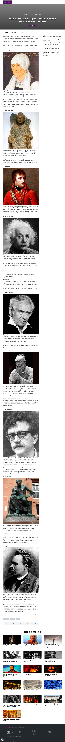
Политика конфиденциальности (14, 735)
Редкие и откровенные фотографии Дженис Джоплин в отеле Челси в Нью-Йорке (11, 704)
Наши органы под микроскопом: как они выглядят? (52, 689)
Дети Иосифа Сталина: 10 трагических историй (50, 660)
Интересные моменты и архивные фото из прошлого (11, 660)
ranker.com (36, 614)
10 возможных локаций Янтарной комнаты (11, 719)
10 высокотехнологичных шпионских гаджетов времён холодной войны (51, 646)
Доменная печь (27, 674)
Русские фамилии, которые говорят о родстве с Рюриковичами (12, 675)
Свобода (34, 730)
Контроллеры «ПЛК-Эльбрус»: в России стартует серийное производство (51, 54)
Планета (34, 733)
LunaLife (9, 726)
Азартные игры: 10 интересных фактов (31, 660)
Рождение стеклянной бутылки (31, 702)
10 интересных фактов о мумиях (11, 688)
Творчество (35, 727)
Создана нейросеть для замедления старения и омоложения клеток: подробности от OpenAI (52, 48)
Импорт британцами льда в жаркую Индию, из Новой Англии (32, 689)
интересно (32, 25)
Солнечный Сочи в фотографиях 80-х (53, 703)
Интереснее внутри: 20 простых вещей (11, 645)
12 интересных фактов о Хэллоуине (53, 674)
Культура (34, 732)
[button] (2, 739)
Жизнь (33, 729)
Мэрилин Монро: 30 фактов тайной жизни (32, 645)
